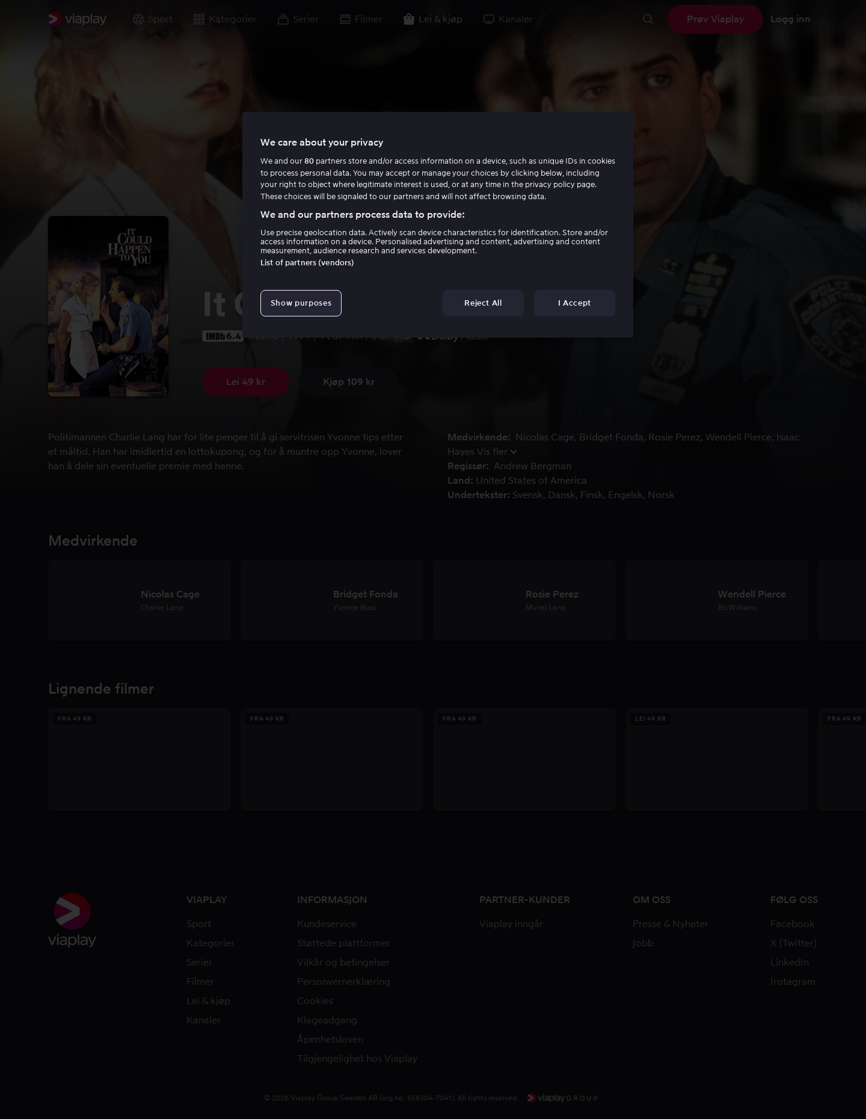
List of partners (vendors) (307, 262)
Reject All (483, 302)
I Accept (574, 302)
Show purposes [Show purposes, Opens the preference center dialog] (301, 302)
